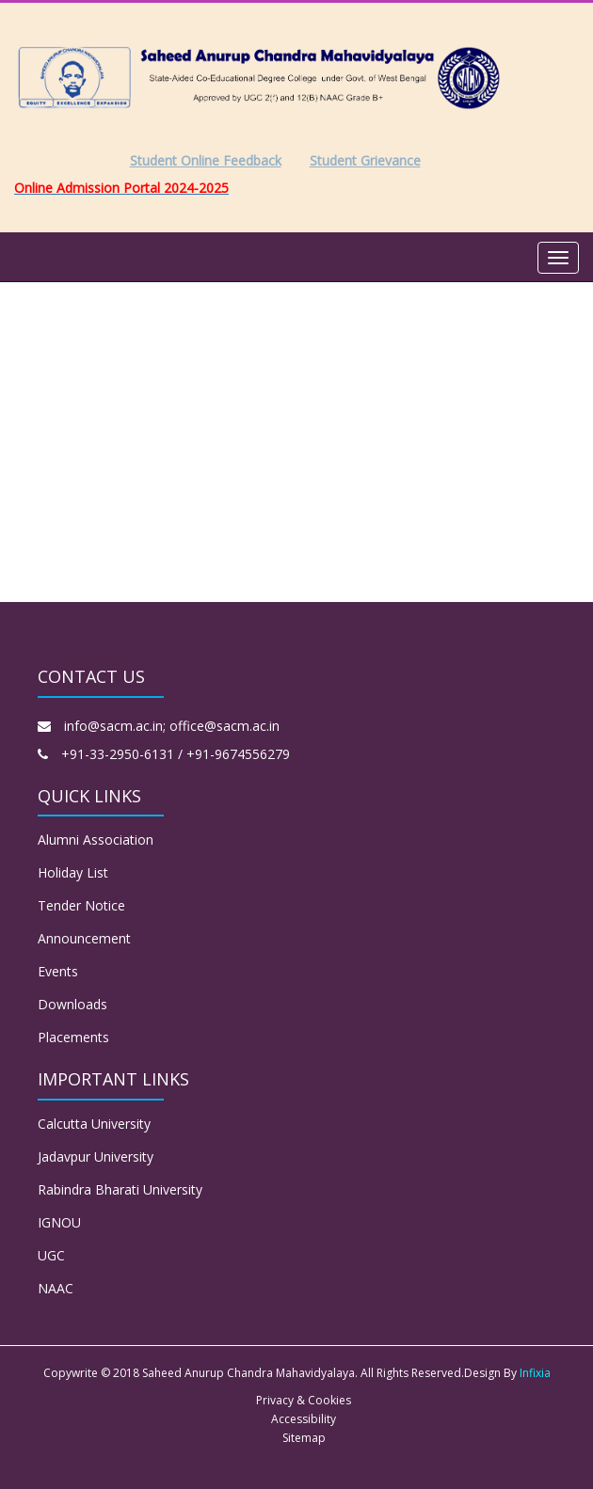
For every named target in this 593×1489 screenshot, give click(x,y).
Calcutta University (94, 1124)
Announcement (84, 938)
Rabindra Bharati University (120, 1189)
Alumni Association (95, 839)
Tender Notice (81, 905)
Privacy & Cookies (303, 1400)
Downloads (72, 1004)
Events (58, 971)
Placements (73, 1037)
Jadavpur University (95, 1156)
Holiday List (73, 872)
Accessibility (303, 1419)
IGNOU (59, 1222)
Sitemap (304, 1438)
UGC (51, 1255)
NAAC (55, 1288)
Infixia (535, 1373)
